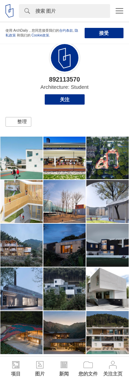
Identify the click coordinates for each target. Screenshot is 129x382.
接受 (104, 33)
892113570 (64, 79)
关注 (64, 99)
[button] (18, 122)
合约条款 (66, 30)
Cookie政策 (40, 35)
